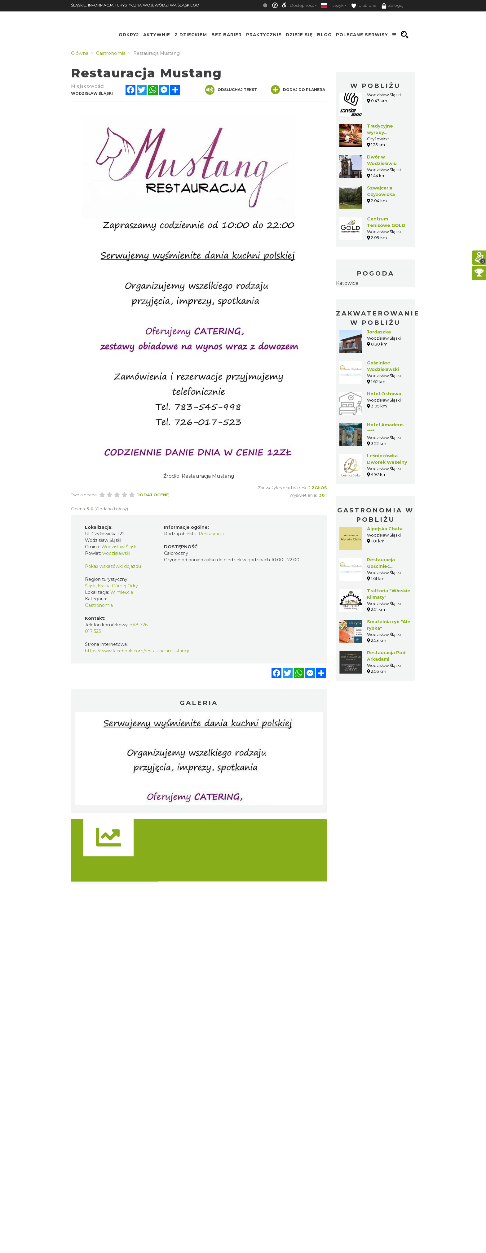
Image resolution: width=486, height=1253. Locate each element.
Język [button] (338, 5)
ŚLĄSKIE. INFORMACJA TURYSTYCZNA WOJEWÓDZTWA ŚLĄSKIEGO (135, 5)
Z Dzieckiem (191, 34)
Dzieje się (299, 34)
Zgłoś (319, 487)
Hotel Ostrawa (384, 394)
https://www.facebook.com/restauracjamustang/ (137, 651)
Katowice (347, 283)
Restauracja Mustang (208, 476)
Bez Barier (226, 34)
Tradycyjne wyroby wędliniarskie (382, 132)
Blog (324, 34)
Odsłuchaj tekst (231, 90)
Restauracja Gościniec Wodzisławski (383, 566)
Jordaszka (379, 332)
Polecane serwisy (362, 34)
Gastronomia (99, 605)
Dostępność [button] (302, 5)
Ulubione (364, 5)
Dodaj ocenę (152, 494)
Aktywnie (156, 34)
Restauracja (211, 534)
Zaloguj (392, 6)
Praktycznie (263, 34)
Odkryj (129, 34)
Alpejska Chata (385, 529)
